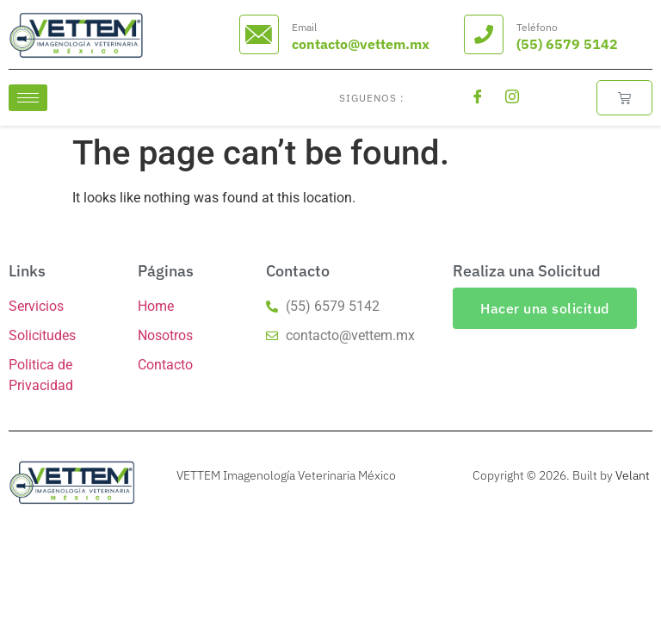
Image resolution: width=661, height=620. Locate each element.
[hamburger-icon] (28, 97)
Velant (632, 475)
